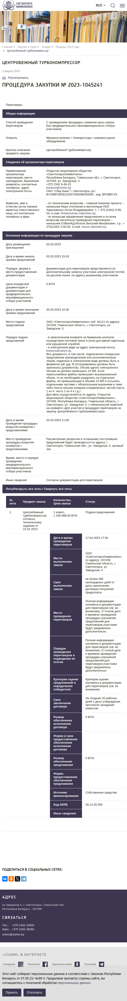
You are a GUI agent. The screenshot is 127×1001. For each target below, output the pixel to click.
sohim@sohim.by (13, 934)
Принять (12, 992)
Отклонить (34, 992)
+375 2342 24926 (23, 925)
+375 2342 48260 (23, 929)
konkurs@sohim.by (58, 187)
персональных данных (74, 983)
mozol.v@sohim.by (94, 226)
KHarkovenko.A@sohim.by (78, 213)
